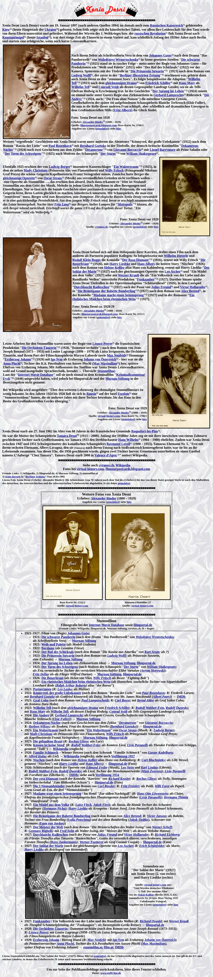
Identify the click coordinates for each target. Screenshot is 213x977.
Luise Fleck (83, 805)
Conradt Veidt (108, 87)
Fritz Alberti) (123, 110)
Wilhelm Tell (80, 87)
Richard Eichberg (167, 834)
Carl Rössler (106, 786)
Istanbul (42, 37)
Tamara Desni (67, 436)
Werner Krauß (128, 275)
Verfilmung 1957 (123, 756)
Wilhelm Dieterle (176, 256)
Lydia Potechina (79, 819)
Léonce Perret (102, 343)
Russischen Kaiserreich (166, 25)
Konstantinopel (13, 37)
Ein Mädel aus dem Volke (51, 805)
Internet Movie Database (35, 374)
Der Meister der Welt (48, 827)
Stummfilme (106, 371)
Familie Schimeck (45, 752)
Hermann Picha (54, 808)
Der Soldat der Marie (48, 846)
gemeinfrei (102, 128)
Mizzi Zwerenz (152, 771)
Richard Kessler (119, 778)
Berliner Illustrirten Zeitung (140, 75)
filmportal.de (143, 625)
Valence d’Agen (106, 455)
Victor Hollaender (193, 287)
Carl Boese (122, 700)
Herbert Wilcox (39, 726)
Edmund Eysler (97, 767)
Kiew (6, 29)
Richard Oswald (151, 921)
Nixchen (39, 760)
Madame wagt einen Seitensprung (57, 793)
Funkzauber (145, 279)
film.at (108, 947)
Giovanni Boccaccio (127, 149)
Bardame (47, 648)
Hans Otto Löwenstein (152, 793)
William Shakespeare (141, 153)
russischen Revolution (150, 33)
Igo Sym (56, 359)
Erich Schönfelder (151, 846)
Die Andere (41, 715)
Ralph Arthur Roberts (71, 685)
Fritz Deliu (40, 674)
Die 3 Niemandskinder (49, 786)
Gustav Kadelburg (160, 752)
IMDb (181, 696)
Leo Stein (127, 767)
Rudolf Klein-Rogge (86, 260)
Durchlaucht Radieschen (91, 287)
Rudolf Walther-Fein (149, 708)
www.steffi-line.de (110, 973)
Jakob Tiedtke (138, 819)
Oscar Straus (53, 178)
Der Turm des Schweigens (23, 153)
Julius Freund (161, 287)
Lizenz (6, 479)
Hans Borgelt (12, 476)
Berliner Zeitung (35, 476)
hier (118, 128)
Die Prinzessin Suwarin (147, 71)
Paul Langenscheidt (95, 700)
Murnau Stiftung (117, 378)
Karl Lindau (149, 767)
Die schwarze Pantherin (58, 637)
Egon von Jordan (52, 823)
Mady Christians (36, 170)
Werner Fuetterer (91, 842)
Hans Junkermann (64, 842)
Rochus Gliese (78, 741)
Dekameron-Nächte (47, 722)
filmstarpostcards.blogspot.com (98, 125)
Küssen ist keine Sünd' (49, 745)
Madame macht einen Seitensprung (119, 295)
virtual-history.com (109, 415)
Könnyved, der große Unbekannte (57, 693)
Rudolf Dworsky (177, 708)
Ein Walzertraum (126, 166)
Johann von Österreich (100, 359)
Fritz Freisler (130, 786)
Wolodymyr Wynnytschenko (118, 59)
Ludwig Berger (59, 166)
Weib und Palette (53, 644)
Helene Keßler (114, 267)
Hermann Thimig (176, 797)
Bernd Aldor (145, 700)
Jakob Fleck (101, 805)
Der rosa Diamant (45, 778)
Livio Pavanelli (137, 745)
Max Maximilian (105, 363)
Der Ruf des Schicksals (57, 652)
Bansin (91, 393)
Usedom (123, 393)
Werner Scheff (162, 827)
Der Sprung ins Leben (168, 91)
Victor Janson (156, 816)
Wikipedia (123, 465)
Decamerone (94, 149)
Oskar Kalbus (146, 894)
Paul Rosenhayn (60, 146)
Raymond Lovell (118, 444)
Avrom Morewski (152, 670)
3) (3, 476)
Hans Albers (146, 264)
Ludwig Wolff (81, 75)
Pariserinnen (42, 689)
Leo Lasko (65, 689)
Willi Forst (162, 786)
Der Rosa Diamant (135, 260)
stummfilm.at (92, 947)
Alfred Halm (37, 756)
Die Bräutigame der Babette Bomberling (106, 291)
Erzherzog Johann (18, 359)
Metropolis (125, 204)
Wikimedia (60, 749)
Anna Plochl (11, 363)
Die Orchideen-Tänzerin (39, 347)
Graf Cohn (40, 700)
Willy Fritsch (114, 170)
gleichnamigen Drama (121, 83)
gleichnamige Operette (19, 178)
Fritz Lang (61, 204)
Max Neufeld (116, 355)
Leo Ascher (173, 271)
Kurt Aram (151, 652)
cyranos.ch (101, 226)
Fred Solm (67, 831)
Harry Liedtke (120, 264)
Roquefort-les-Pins (144, 431)
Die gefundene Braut (47, 741)
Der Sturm (108, 153)
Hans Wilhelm (128, 439)
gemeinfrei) (159, 904)
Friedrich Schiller (158, 83)
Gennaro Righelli (41, 831)
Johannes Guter (160, 55)
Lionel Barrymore (162, 149)
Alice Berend (190, 291)
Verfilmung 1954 (107, 775)
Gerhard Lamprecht (167, 95)
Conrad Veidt (118, 711)
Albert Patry (161, 696)
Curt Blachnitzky (153, 760)
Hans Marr (187, 83)
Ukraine (50, 29)
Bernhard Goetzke (93, 146)
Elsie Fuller (61, 719)
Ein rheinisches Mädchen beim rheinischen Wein (76, 681)
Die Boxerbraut (52, 678)
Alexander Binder (92, 121)
